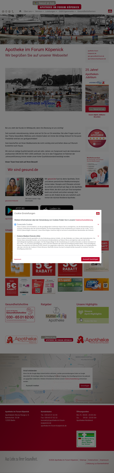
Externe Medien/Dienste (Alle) (28, 236)
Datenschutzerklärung (84, 220)
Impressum (17, 259)
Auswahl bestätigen (90, 259)
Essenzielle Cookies (24, 224)
